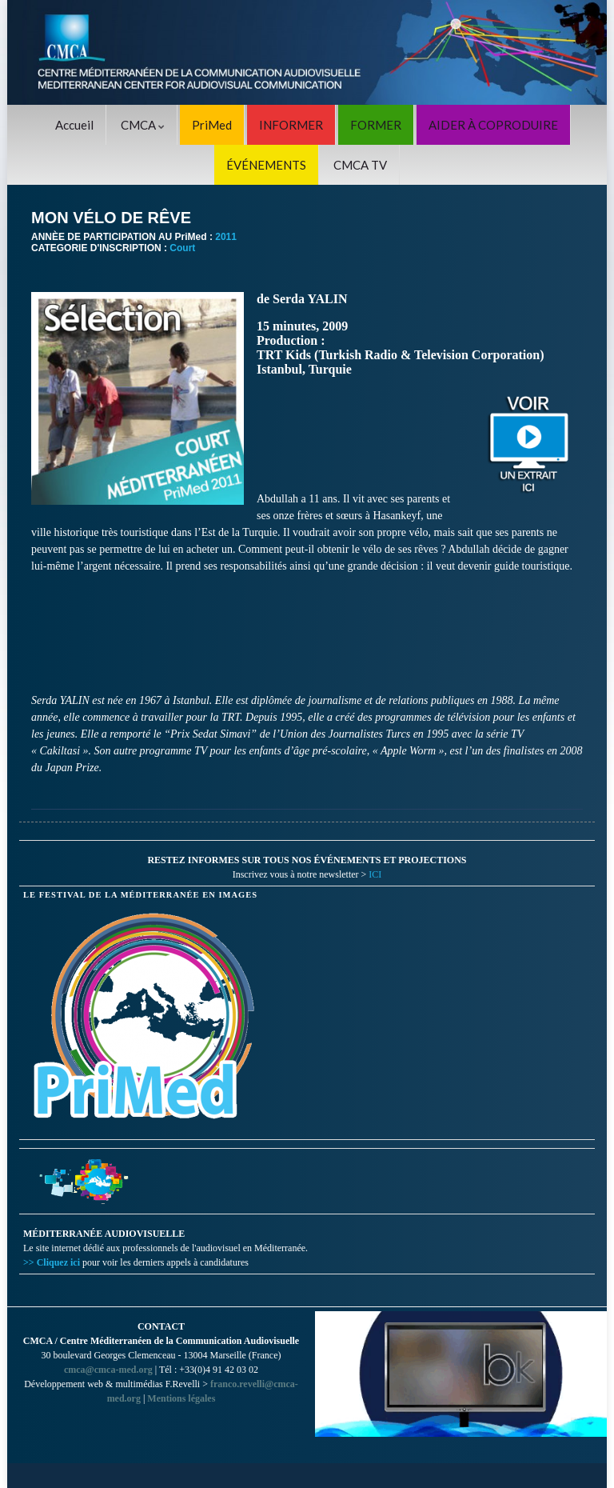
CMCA (143, 125)
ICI (375, 874)
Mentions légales (181, 1398)
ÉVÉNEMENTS (266, 165)
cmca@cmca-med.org (108, 1369)
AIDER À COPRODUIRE (493, 125)
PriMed (212, 125)
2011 (226, 236)
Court (182, 248)
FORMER (375, 125)
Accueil (74, 125)
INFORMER (291, 125)
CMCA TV (360, 165)
